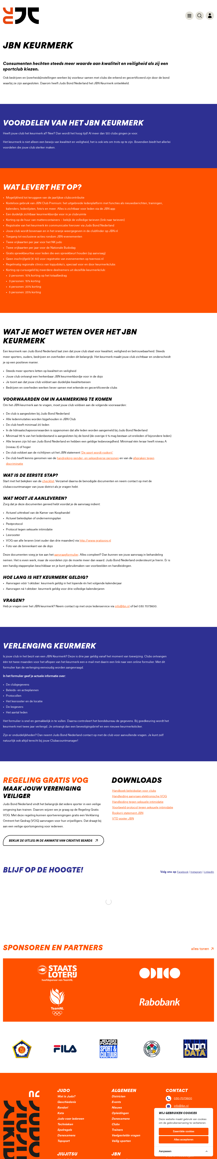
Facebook (182, 872)
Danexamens (66, 1135)
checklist (48, 481)
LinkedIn (209, 872)
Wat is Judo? (66, 1096)
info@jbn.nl (122, 606)
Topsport (63, 1141)
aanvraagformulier (66, 554)
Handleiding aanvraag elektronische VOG (141, 796)
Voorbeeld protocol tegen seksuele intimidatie (145, 807)
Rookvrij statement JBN (130, 812)
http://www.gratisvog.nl (95, 540)
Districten (118, 1096)
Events (116, 1102)
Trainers (117, 1129)
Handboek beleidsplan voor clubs (136, 790)
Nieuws (117, 1107)
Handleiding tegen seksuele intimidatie (140, 801)
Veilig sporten (121, 1141)
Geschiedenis (66, 1102)
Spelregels (64, 1129)
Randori (62, 1107)
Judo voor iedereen (70, 1118)
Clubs (116, 1124)
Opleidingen (120, 1113)
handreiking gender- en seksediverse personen (88, 458)
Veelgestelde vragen (126, 1135)
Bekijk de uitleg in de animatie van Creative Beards (50, 840)
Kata (60, 1113)
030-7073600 (183, 1098)
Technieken (65, 1124)
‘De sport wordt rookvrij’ (97, 452)
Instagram (196, 872)
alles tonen (200, 949)
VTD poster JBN (125, 818)
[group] (21, 1048)
